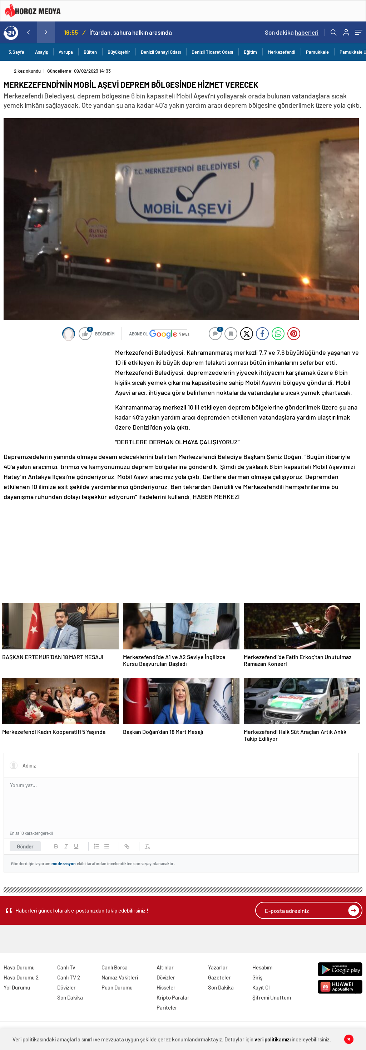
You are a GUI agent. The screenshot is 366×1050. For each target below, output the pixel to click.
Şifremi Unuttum (271, 997)
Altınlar (165, 967)
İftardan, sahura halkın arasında (130, 32)
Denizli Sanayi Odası (161, 52)
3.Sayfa (16, 52)
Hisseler (166, 987)
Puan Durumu (117, 987)
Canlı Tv (66, 967)
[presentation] (28, 32)
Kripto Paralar (173, 997)
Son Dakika (70, 997)
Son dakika (291, 32)
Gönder (25, 846)
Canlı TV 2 (68, 977)
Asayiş (41, 52)
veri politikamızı (272, 1039)
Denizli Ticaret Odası (212, 52)
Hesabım (262, 967)
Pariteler (167, 1007)
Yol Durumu (17, 987)
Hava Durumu (19, 967)
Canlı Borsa (115, 967)
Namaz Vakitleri (120, 977)
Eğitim (250, 52)
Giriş (257, 977)
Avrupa (66, 52)
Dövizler (66, 987)
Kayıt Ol (261, 987)
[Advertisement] (57, 395)
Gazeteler (219, 977)
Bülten (90, 52)
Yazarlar (218, 967)
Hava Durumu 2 (21, 977)
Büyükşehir (119, 52)
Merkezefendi (281, 52)
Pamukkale (317, 52)
